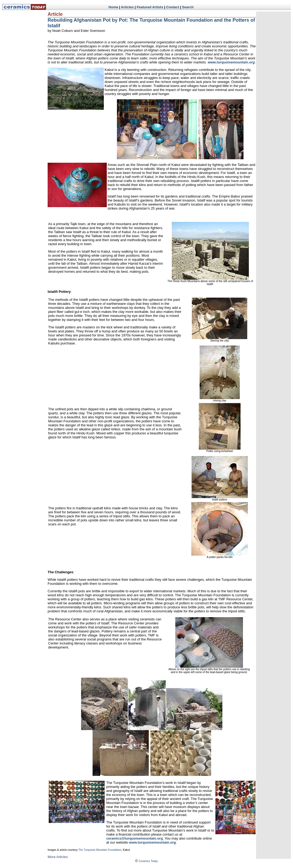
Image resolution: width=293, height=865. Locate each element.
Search (187, 7)
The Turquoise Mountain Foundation (99, 849)
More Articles (58, 857)
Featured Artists (150, 7)
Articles (127, 7)
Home (113, 7)
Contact (172, 7)
